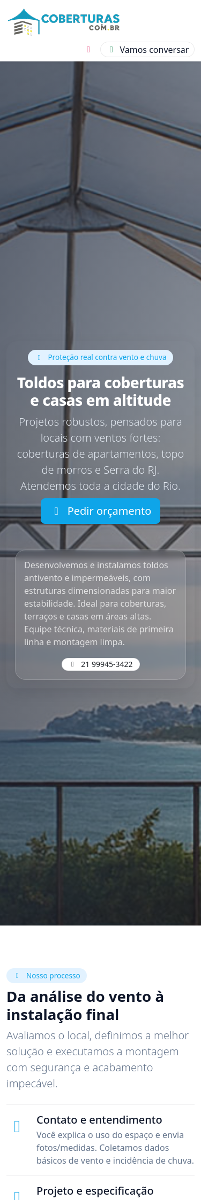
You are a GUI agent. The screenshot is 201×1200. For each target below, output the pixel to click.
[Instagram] (88, 49)
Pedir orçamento (101, 511)
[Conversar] (147, 49)
